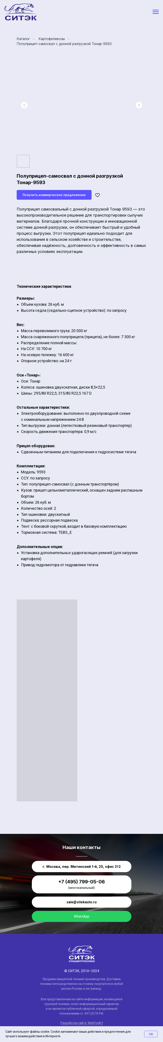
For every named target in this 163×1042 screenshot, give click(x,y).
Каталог (23, 39)
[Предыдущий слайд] (24, 105)
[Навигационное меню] (156, 12)
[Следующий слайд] (139, 105)
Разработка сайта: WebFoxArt (82, 1023)
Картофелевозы (52, 39)
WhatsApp (81, 916)
